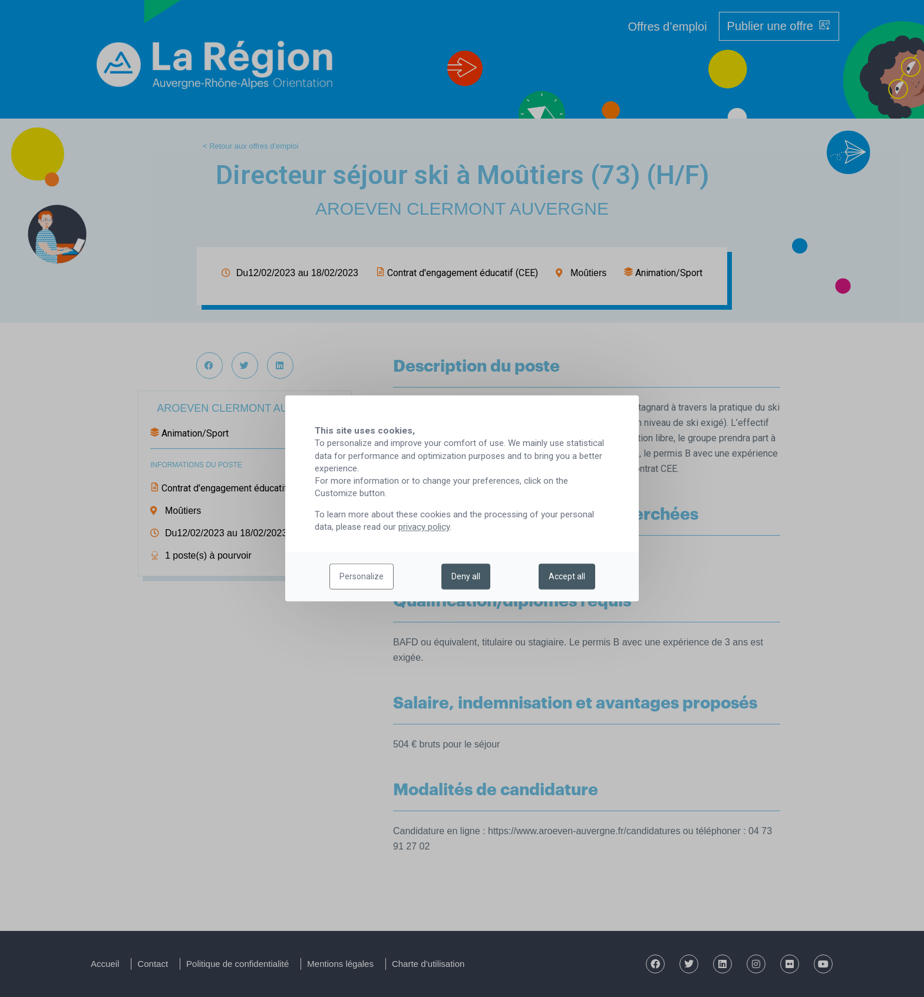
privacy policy (424, 527)
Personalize (361, 577)
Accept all (567, 577)
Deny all (465, 577)
